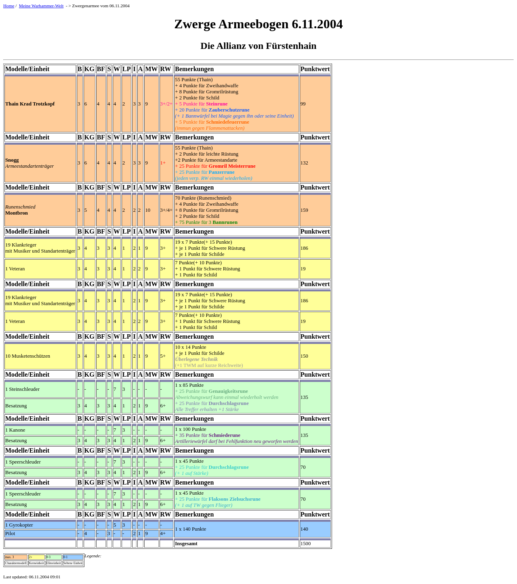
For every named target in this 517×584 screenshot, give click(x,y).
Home (8, 5)
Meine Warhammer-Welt (41, 5)
